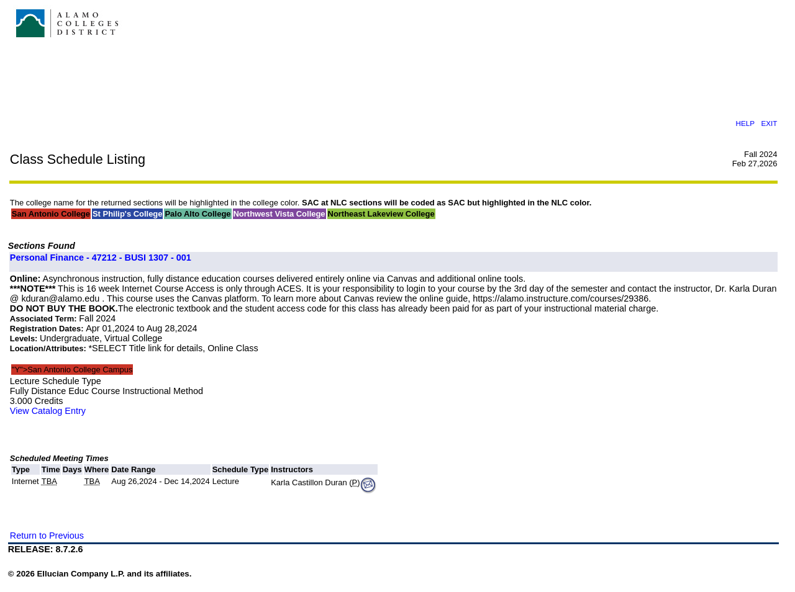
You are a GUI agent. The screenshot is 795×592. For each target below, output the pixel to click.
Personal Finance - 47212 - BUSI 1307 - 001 (100, 257)
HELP (744, 123)
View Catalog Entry (48, 411)
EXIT (769, 123)
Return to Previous (47, 535)
